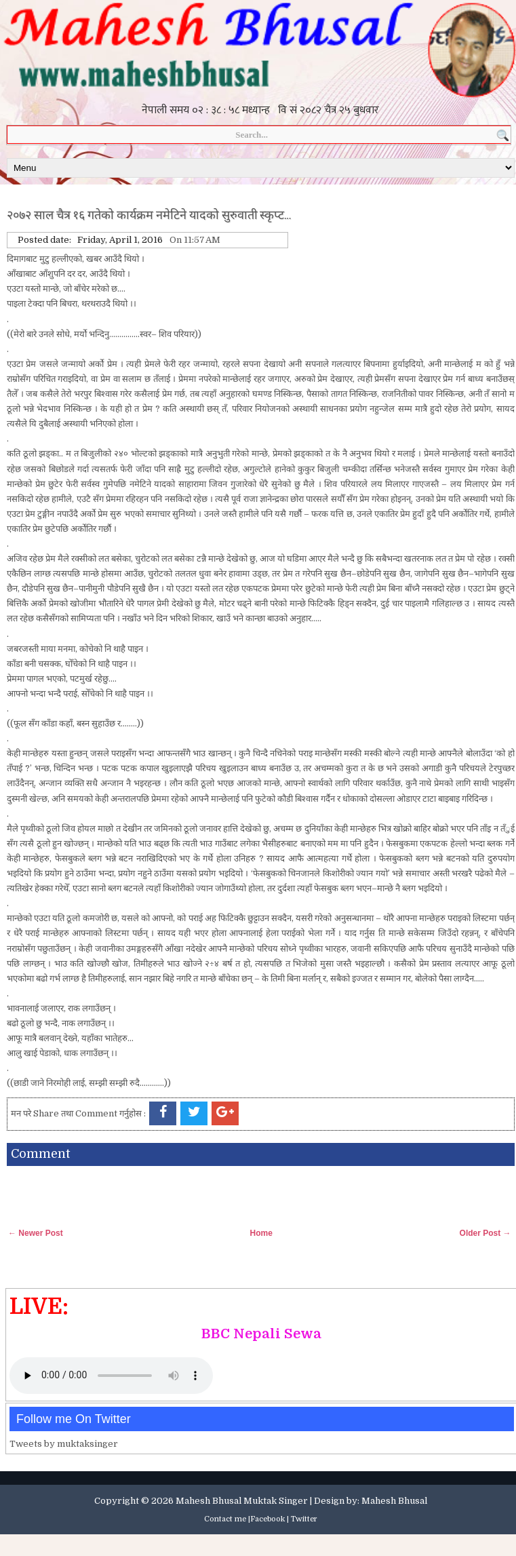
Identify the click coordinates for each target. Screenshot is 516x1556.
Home (261, 1233)
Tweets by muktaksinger (63, 1444)
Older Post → (485, 1233)
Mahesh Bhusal (394, 1501)
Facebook (267, 1519)
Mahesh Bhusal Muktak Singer (242, 1501)
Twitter (304, 1519)
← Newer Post (35, 1233)
